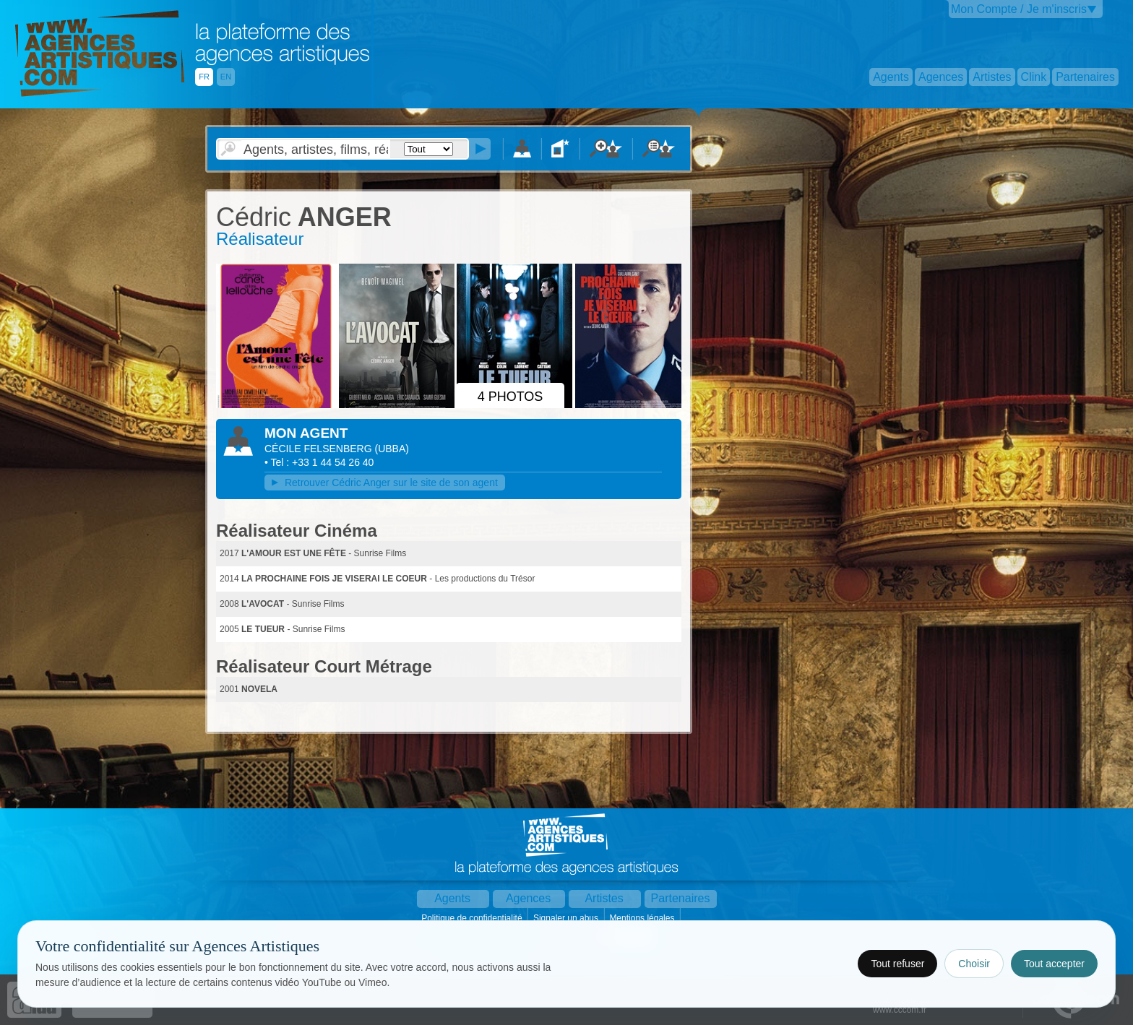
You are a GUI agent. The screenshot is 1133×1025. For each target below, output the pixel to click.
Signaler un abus (566, 918)
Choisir (974, 963)
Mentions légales (642, 918)
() (392, 448)
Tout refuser (897, 963)
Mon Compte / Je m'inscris (1019, 9)
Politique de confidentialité (473, 918)
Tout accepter (1054, 963)
